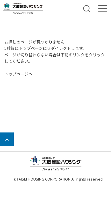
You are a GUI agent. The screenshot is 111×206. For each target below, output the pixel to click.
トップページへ (18, 74)
